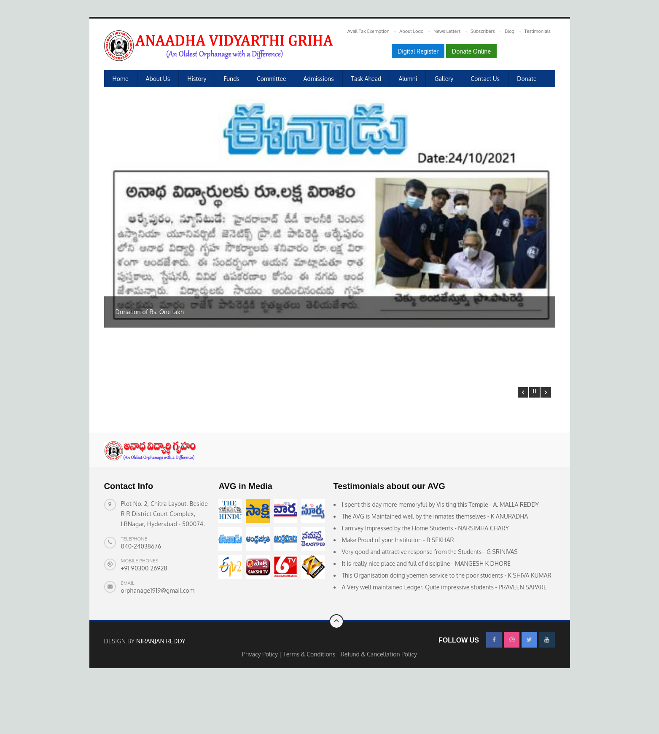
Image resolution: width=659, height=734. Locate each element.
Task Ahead (366, 78)
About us (158, 78)
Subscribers (483, 31)
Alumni (407, 78)
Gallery (443, 78)
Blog (509, 31)
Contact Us (485, 78)
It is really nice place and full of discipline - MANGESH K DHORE (426, 612)
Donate (526, 78)
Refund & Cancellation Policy (379, 703)
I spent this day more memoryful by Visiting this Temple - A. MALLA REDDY (440, 553)
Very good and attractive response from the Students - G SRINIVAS (430, 601)
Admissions (319, 78)
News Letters (447, 31)
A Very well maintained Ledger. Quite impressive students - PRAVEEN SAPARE (444, 636)
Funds (231, 78)
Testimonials (538, 31)
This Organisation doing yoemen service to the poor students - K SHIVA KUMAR (446, 624)
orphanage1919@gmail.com (158, 639)
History (196, 78)
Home (121, 78)
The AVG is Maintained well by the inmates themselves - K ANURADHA (435, 565)
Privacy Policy (261, 703)
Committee (271, 78)
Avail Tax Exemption (368, 31)
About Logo (411, 31)
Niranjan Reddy (161, 690)
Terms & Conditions (310, 703)
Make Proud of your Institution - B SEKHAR (398, 589)
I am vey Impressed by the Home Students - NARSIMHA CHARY (425, 577)
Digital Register (418, 51)
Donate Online (471, 51)
